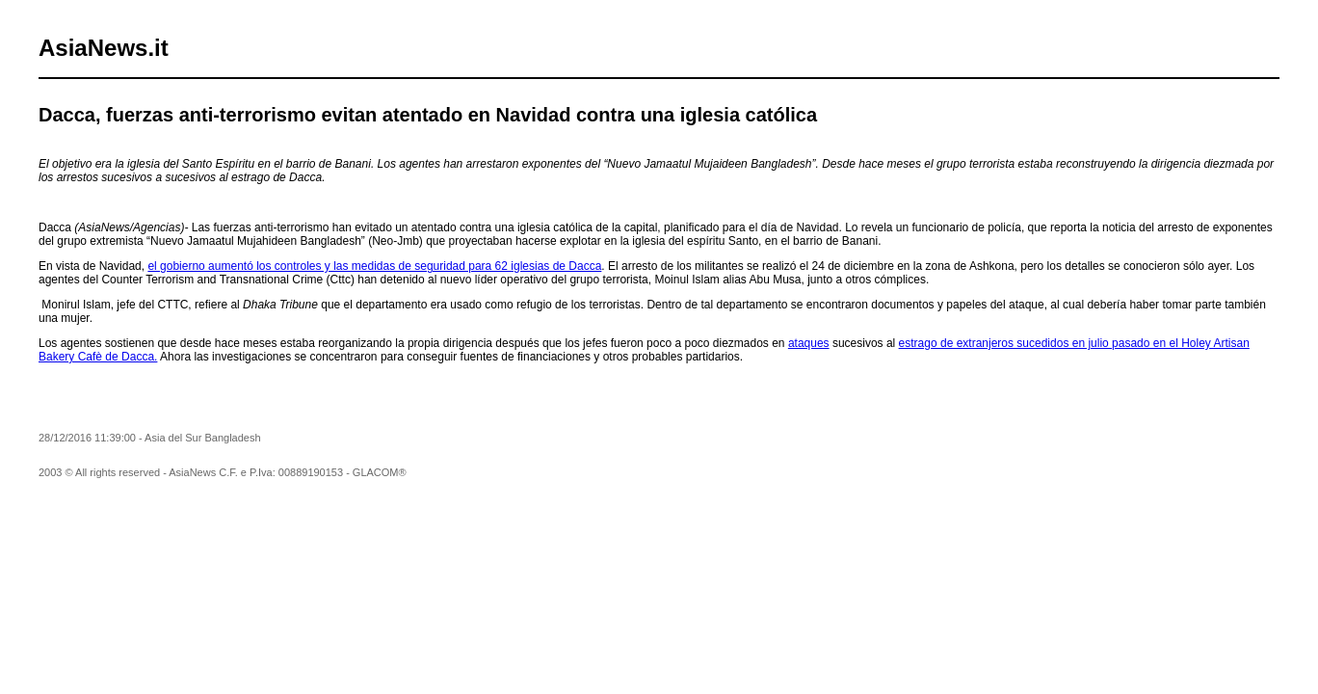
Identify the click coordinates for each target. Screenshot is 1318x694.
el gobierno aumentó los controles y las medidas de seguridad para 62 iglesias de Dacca (374, 266)
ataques (809, 343)
